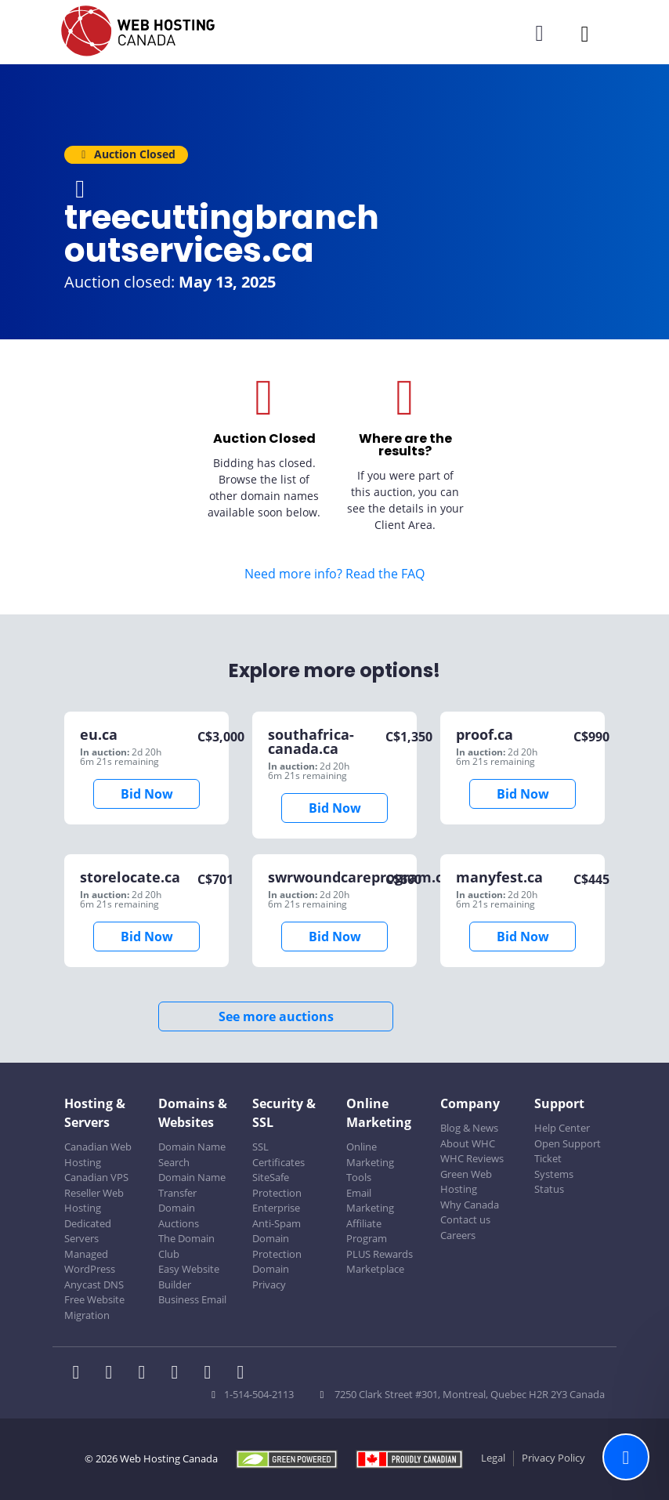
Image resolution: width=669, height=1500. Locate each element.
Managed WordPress (89, 1262)
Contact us (465, 1219)
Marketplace (375, 1269)
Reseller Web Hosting (94, 1201)
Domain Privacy (270, 1277)
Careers (458, 1235)
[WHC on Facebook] (80, 1373)
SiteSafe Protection (277, 1185)
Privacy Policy (553, 1458)
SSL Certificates (278, 1154)
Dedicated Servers (87, 1231)
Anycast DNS (94, 1284)
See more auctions (276, 1016)
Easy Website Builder (188, 1277)
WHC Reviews (472, 1158)
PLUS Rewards (379, 1254)
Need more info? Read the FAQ (334, 573)
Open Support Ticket (567, 1151)
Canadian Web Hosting (98, 1154)
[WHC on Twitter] (113, 1373)
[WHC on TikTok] (244, 1373)
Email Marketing (370, 1201)
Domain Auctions (178, 1215)
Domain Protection (277, 1246)
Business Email (192, 1299)
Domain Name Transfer (192, 1185)
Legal (493, 1458)
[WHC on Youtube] (212, 1373)
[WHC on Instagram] (179, 1373)
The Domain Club (186, 1246)
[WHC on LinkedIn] (146, 1373)
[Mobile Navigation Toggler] (585, 33)
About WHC (467, 1143)
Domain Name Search (192, 1154)
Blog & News (469, 1128)
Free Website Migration (94, 1307)
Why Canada (469, 1204)
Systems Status (553, 1182)
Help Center (562, 1128)
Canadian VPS (96, 1177)
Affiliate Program (366, 1231)
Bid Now (147, 794)
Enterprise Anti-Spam (276, 1215)
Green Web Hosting (466, 1182)
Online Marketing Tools (370, 1161)
